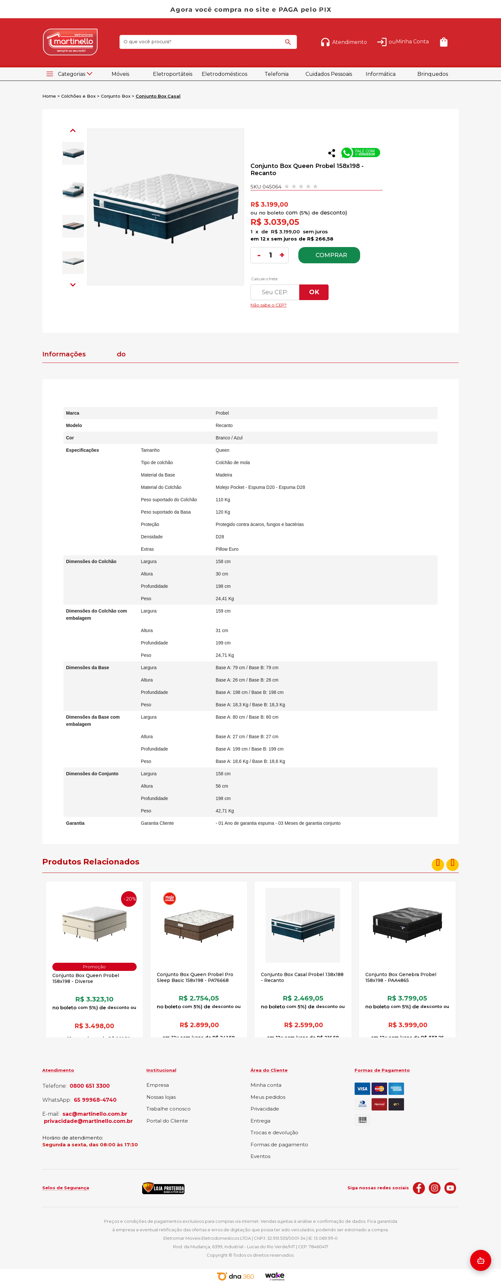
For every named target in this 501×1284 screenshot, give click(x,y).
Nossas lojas (161, 1097)
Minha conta (266, 1085)
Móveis (120, 74)
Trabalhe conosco (168, 1109)
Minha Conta (412, 41)
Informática (381, 74)
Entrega (260, 1121)
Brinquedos (432, 74)
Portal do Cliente (167, 1121)
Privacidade (265, 1109)
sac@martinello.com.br (94, 1114)
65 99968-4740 (95, 1100)
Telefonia (276, 74)
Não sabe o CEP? (312, 303)
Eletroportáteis (172, 74)
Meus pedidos (268, 1097)
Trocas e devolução (274, 1133)
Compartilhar (332, 153)
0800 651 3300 (90, 1086)
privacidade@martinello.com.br (88, 1121)
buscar (289, 45)
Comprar (331, 255)
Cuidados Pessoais (328, 74)
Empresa (157, 1085)
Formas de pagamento (279, 1145)
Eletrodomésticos (224, 74)
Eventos (260, 1156)
